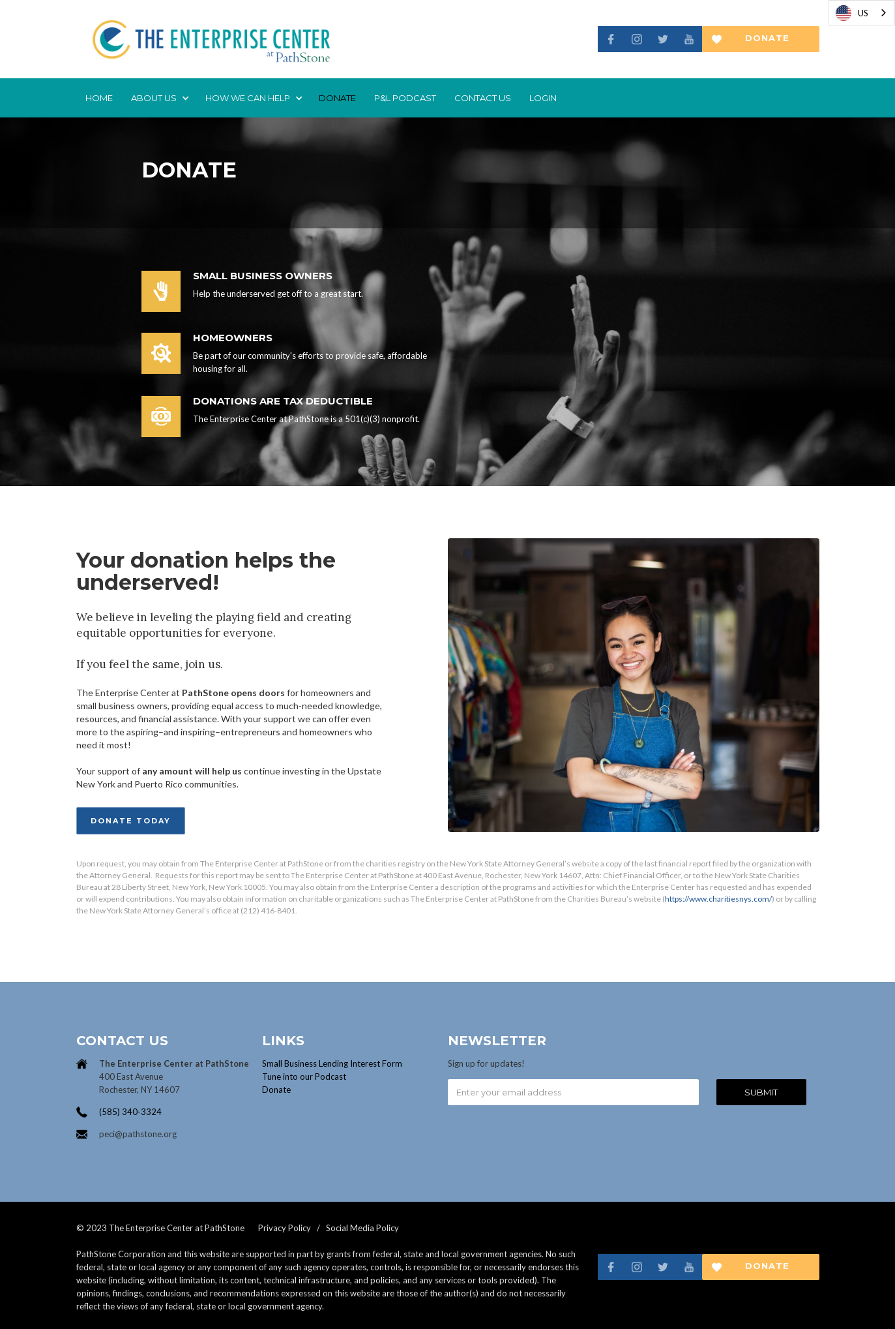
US (852, 13)
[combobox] (862, 12)
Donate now (767, 42)
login (543, 98)
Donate (276, 1089)
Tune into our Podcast (304, 1076)
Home (99, 98)
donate (337, 98)
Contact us (482, 98)
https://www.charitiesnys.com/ (718, 899)
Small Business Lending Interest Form (332, 1063)
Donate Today (131, 820)
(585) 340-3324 (130, 1112)
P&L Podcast (405, 98)
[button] (159, 97)
